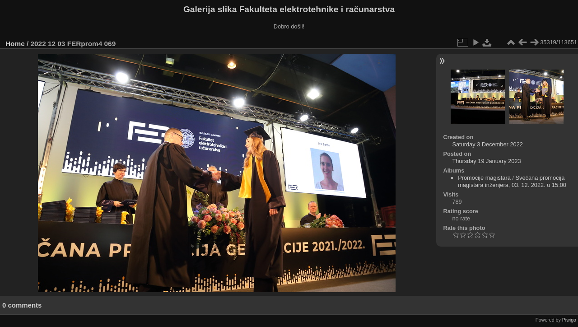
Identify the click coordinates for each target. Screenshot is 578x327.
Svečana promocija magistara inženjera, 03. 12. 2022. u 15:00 (512, 181)
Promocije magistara (484, 177)
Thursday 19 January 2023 (486, 161)
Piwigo (569, 319)
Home (15, 43)
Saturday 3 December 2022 (487, 144)
